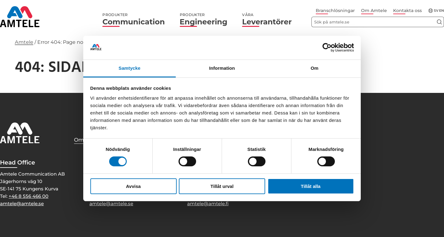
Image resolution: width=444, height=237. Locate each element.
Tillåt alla (311, 186)
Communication (133, 19)
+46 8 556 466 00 (28, 196)
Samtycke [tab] (130, 68)
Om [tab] (314, 68)
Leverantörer (267, 19)
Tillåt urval (222, 186)
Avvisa (133, 186)
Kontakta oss (407, 10)
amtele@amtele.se (22, 203)
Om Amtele (374, 10)
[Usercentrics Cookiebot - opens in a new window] (327, 47)
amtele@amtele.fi (207, 203)
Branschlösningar (335, 10)
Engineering (204, 19)
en (441, 10)
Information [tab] (222, 68)
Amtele (24, 42)
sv (436, 10)
